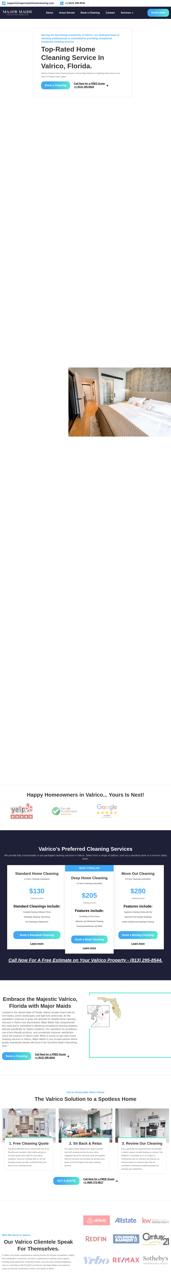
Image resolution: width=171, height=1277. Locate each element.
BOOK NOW (158, 12)
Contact (110, 12)
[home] (17, 13)
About (49, 12)
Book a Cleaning (90, 12)
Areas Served (66, 12)
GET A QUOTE (66, 1180)
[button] (127, 12)
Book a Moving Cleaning (138, 935)
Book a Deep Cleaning (89, 939)
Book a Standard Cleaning (37, 935)
